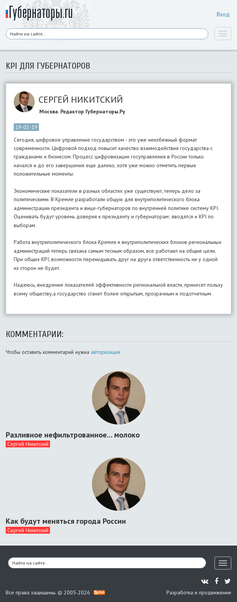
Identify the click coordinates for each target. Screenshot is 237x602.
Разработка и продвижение (198, 592)
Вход (223, 14)
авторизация (105, 352)
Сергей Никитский (27, 444)
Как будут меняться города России (66, 521)
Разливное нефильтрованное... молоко (73, 434)
